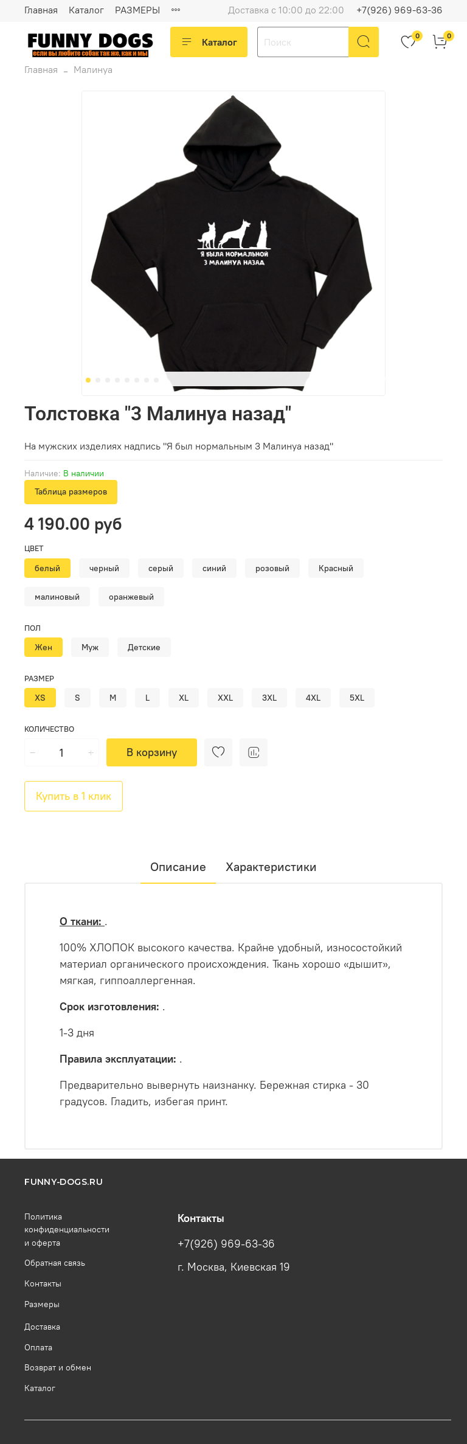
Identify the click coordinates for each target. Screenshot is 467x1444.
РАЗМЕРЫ (137, 10)
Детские (144, 647)
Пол (32, 628)
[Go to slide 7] (146, 380)
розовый (272, 568)
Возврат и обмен (57, 1367)
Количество (49, 729)
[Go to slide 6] (136, 380)
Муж (90, 647)
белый (47, 568)
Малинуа (93, 69)
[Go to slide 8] (156, 380)
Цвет (34, 548)
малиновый (57, 596)
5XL (357, 697)
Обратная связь (54, 1262)
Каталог (86, 10)
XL (184, 697)
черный (104, 568)
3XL (269, 697)
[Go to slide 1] (88, 380)
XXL (225, 697)
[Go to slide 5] (127, 380)
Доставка (42, 1326)
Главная (41, 10)
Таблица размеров (71, 491)
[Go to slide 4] (117, 380)
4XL (313, 697)
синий (214, 568)
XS (40, 697)
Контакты (42, 1283)
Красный (336, 568)
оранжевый (131, 596)
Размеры (42, 1304)
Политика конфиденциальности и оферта (66, 1229)
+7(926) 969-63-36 (399, 10)
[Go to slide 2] (97, 380)
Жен (43, 647)
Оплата (38, 1347)
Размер (39, 678)
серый (160, 568)
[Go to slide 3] (107, 380)
